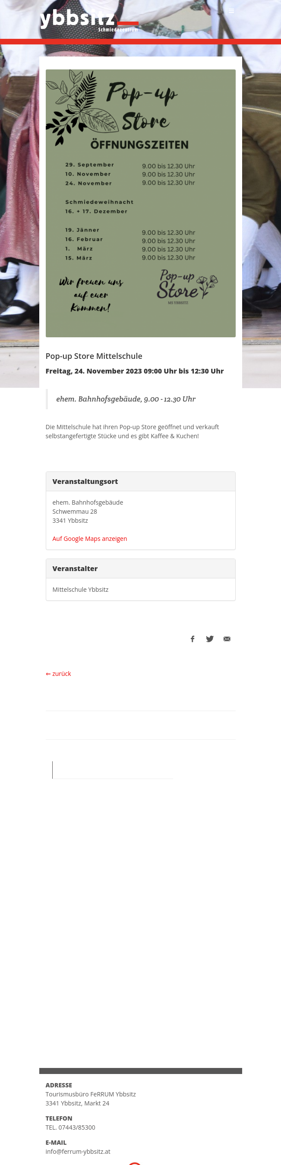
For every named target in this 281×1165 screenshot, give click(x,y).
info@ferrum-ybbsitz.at (78, 1151)
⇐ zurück (58, 673)
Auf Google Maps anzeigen (90, 538)
